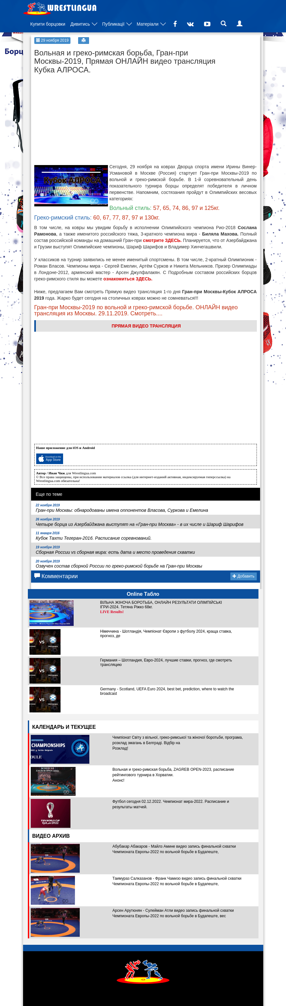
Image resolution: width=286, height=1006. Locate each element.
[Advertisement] (82, 117)
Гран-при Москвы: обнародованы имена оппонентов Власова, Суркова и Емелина (122, 508)
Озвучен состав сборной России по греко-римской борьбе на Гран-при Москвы (119, 564)
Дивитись (80, 24)
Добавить (243, 576)
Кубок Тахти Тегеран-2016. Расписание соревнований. (94, 536)
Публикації (113, 24)
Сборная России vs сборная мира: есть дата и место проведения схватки (115, 550)
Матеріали (148, 24)
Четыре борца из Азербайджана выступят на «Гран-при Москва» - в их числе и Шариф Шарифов (140, 522)
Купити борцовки (47, 24)
